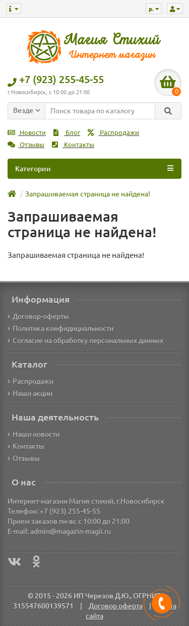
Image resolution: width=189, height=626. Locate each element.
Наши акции (30, 393)
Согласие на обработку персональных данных (85, 340)
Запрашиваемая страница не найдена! (87, 194)
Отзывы (26, 145)
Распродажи (113, 132)
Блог (66, 132)
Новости (27, 132)
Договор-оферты (38, 316)
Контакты (73, 145)
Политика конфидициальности (60, 328)
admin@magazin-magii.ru (70, 531)
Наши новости (33, 434)
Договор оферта (116, 606)
